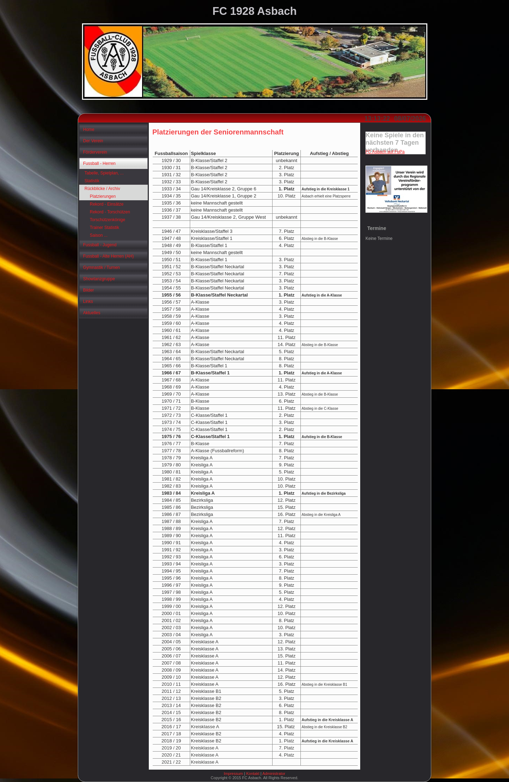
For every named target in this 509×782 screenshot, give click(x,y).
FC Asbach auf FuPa (385, 151)
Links (88, 301)
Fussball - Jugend (100, 244)
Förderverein (95, 152)
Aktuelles (91, 312)
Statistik (91, 180)
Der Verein (93, 140)
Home (88, 129)
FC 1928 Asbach (254, 11)
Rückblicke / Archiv (102, 188)
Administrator (273, 773)
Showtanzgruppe (99, 278)
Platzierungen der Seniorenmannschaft (217, 132)
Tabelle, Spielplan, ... (104, 173)
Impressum (233, 773)
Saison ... (98, 235)
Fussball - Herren (99, 163)
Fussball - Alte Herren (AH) (108, 256)
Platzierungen (103, 196)
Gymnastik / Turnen (101, 267)
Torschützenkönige (107, 219)
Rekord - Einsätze (106, 204)
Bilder (88, 290)
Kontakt (252, 773)
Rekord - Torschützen (110, 211)
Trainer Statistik (104, 227)
